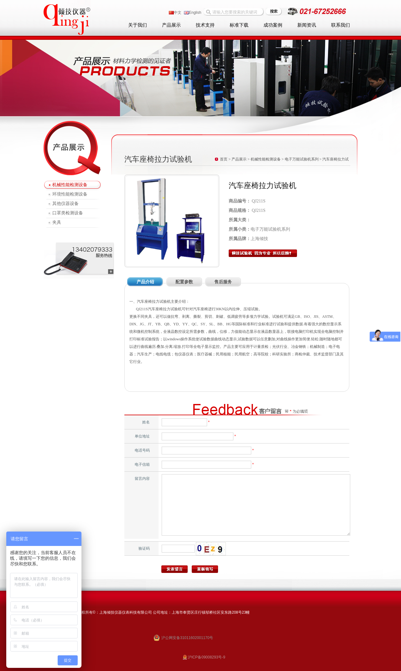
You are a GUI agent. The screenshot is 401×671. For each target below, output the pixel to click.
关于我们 (137, 25)
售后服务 (223, 281)
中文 (175, 12)
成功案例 (272, 25)
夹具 (56, 222)
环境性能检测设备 (69, 194)
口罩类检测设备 (67, 213)
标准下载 (239, 25)
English (192, 12)
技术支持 (205, 25)
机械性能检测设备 (69, 184)
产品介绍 (145, 281)
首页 (223, 159)
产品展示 (171, 25)
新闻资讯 (306, 25)
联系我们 (340, 25)
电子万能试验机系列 (302, 159)
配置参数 (184, 281)
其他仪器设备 (65, 203)
